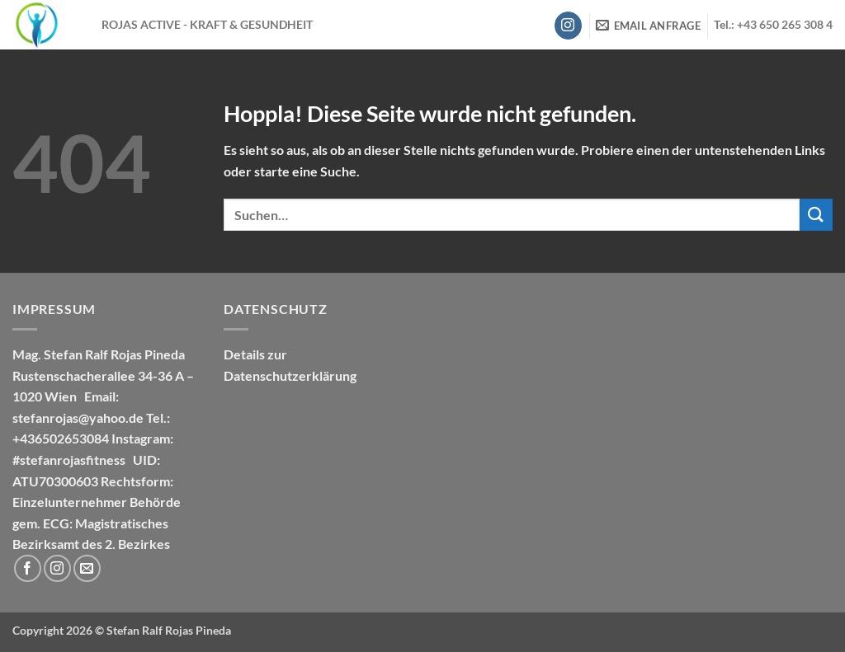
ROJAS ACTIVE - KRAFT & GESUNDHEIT (207, 24)
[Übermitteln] (816, 215)
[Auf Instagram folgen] (568, 26)
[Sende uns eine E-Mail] (87, 568)
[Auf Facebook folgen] (27, 568)
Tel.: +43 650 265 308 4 (773, 24)
